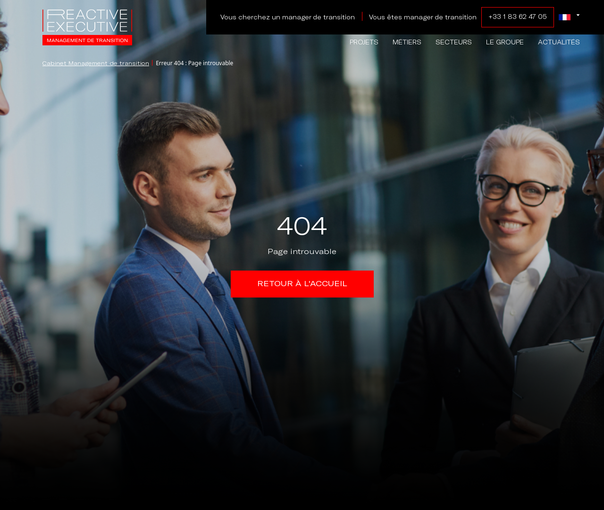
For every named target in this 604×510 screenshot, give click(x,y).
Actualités (559, 42)
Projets (364, 42)
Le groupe (505, 42)
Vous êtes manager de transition (423, 17)
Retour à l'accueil (302, 283)
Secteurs (454, 42)
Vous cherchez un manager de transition (287, 17)
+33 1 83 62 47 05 (517, 16)
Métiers (407, 42)
